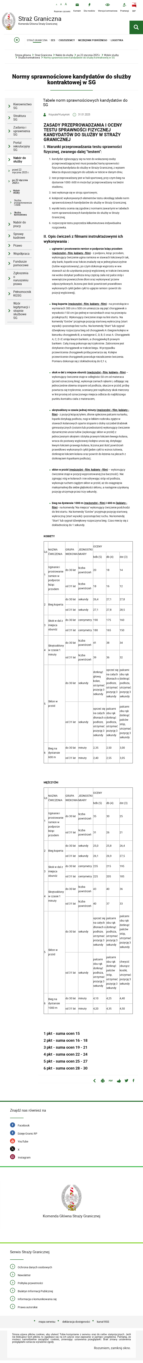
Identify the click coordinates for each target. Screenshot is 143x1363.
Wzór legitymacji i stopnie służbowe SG (21, 313)
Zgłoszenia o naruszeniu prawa (20, 281)
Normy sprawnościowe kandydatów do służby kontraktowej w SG (79, 60)
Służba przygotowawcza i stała (23, 205)
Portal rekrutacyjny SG (21, 148)
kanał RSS (103, 1324)
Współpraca (21, 256)
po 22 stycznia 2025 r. (88, 58)
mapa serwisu (47, 1324)
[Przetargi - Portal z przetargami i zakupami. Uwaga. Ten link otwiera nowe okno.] (124, 7)
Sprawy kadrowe (19, 238)
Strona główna (23, 58)
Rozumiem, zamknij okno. (112, 1350)
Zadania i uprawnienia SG (21, 133)
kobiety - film (82, 255)
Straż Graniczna (33, 19)
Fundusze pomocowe (20, 266)
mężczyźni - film (63, 255)
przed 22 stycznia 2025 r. (20, 173)
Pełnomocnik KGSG (22, 296)
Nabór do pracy (19, 227)
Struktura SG (19, 120)
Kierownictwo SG (22, 108)
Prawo (17, 248)
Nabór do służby (64, 58)
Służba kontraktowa (29, 60)
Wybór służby (111, 58)
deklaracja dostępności (76, 1324)
